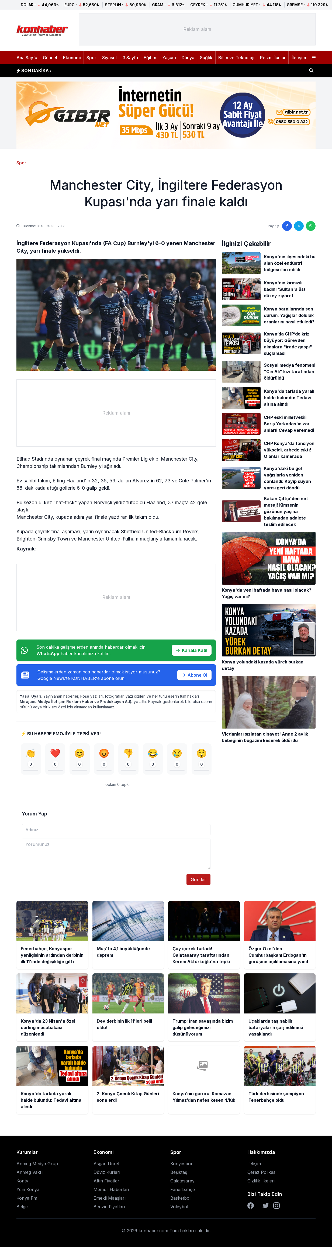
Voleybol (179, 1207)
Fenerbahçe (182, 1189)
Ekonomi (72, 57)
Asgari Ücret (106, 1164)
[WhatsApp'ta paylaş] (311, 226)
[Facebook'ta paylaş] (287, 226)
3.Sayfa (130, 57)
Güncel (50, 57)
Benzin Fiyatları (109, 1207)
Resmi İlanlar (273, 57)
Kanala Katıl (191, 650)
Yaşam (169, 57)
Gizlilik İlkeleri (261, 1181)
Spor (91, 57)
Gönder (198, 879)
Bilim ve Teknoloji (236, 57)
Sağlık (206, 57)
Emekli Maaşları (110, 1198)
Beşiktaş (178, 1172)
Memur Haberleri (111, 1189)
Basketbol (180, 1198)
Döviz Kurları (107, 1172)
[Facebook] (250, 1206)
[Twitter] (265, 1206)
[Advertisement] (197, 29)
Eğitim (150, 57)
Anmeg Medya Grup (37, 1164)
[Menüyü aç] (314, 57)
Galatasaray (182, 1181)
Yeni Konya (27, 1189)
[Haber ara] (311, 70)
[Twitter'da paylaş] (299, 226)
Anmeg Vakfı (29, 1172)
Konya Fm (26, 1198)
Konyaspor (181, 1164)
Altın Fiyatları (107, 1181)
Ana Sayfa (26, 57)
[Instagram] (276, 1206)
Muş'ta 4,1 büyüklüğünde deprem (97, 70)
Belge (22, 1207)
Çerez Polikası (261, 1172)
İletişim (299, 57)
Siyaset (109, 57)
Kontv (22, 1181)
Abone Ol (194, 675)
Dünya (188, 57)
